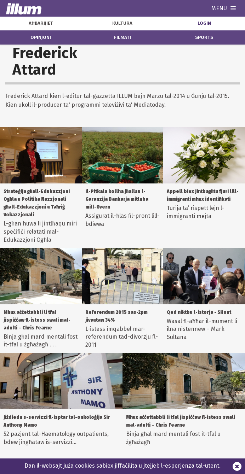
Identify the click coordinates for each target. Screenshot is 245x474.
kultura (122, 23)
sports (204, 37)
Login (204, 23)
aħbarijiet (41, 23)
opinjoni (40, 37)
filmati (122, 37)
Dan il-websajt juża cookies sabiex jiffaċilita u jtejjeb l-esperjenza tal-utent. (122, 465)
